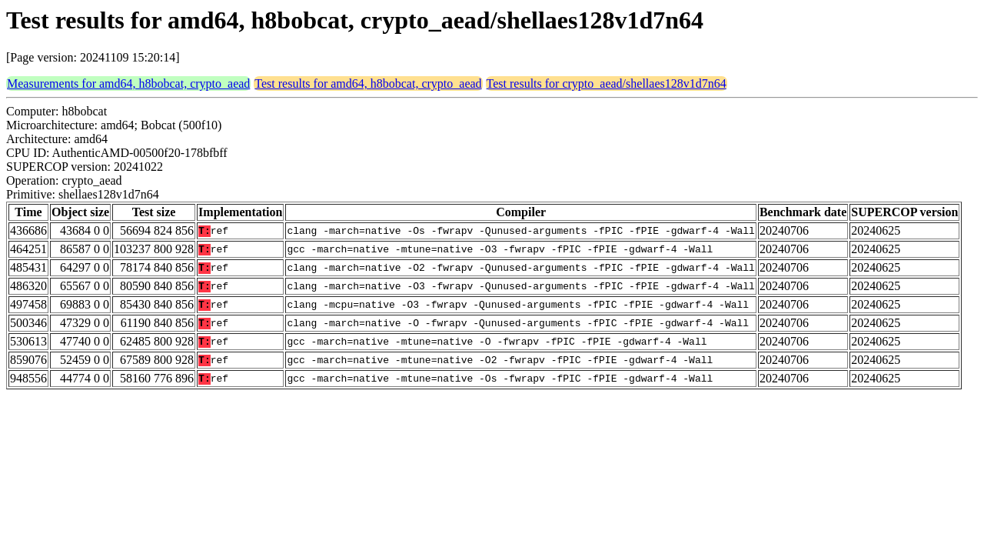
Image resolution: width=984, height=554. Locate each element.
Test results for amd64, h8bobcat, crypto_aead (367, 83)
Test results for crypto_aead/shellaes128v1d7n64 (606, 83)
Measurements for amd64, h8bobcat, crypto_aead (128, 83)
